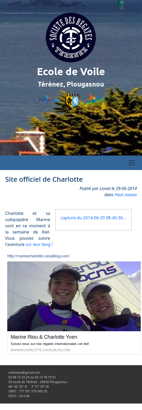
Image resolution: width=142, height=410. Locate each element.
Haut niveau (125, 194)
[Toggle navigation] (131, 163)
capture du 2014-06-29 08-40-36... (93, 218)
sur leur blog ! (39, 244)
